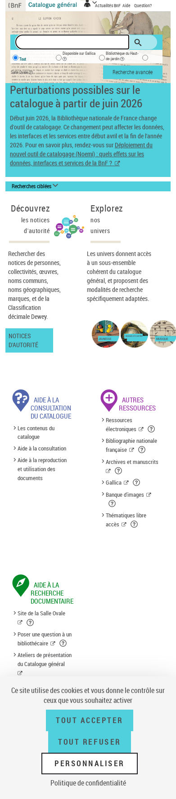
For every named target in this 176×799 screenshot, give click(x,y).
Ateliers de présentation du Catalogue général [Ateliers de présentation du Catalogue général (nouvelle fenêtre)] (45, 659)
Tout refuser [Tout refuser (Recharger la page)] (89, 742)
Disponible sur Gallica (79, 57)
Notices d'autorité (23, 340)
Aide (126, 5)
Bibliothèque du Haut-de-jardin (122, 57)
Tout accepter (89, 720)
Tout (22, 59)
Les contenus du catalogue (36, 432)
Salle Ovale (24, 73)
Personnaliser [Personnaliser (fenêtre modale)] (89, 763)
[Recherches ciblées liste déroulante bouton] (36, 186)
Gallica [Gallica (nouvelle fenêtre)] (114, 482)
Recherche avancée (133, 71)
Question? (143, 5)
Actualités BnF (108, 5)
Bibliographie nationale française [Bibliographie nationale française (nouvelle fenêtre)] (131, 445)
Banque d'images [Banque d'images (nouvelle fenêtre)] (125, 494)
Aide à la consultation (42, 449)
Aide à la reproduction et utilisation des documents (42, 469)
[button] (152, 428)
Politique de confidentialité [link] (88, 783)
